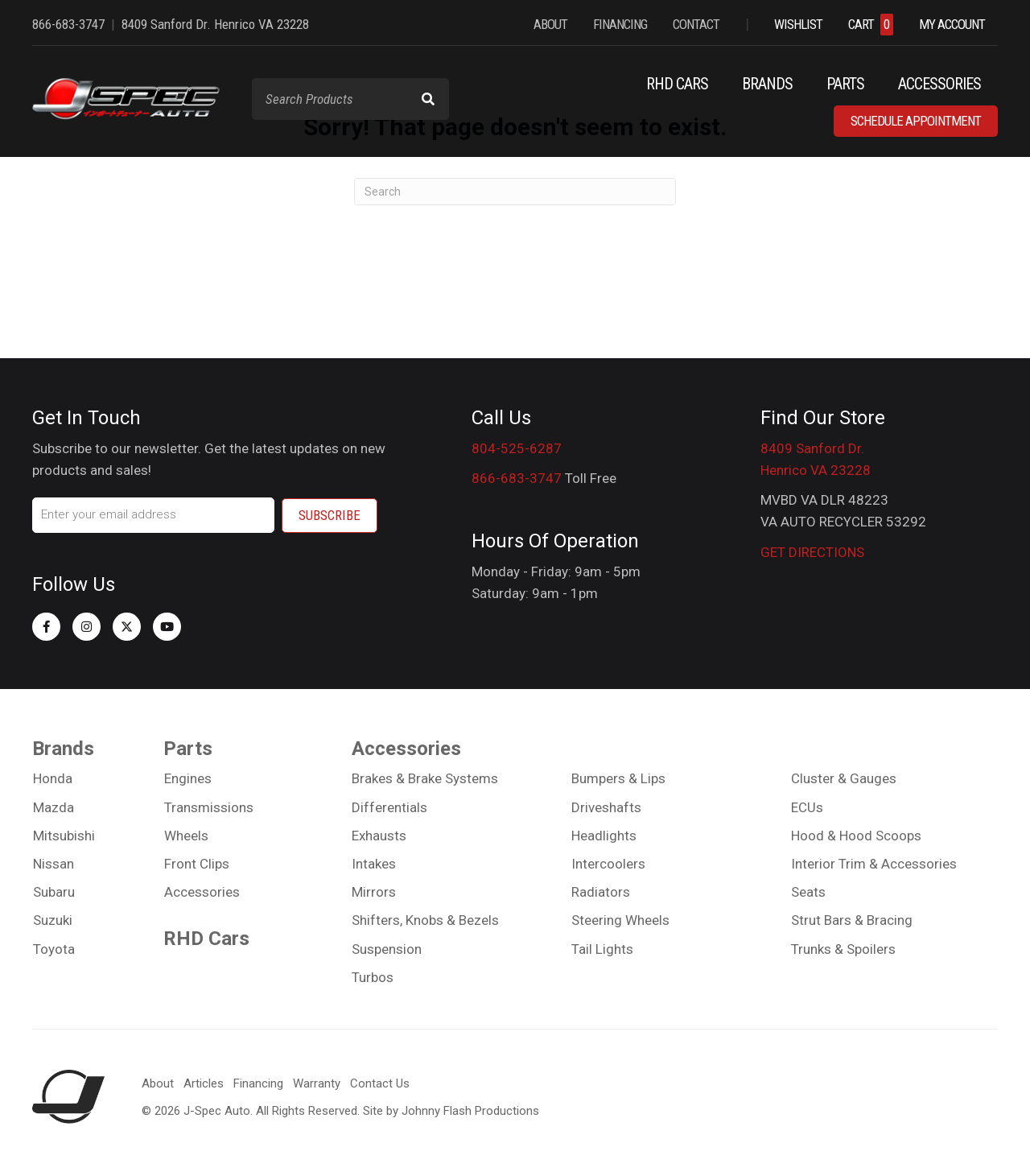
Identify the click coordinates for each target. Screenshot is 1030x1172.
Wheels (186, 835)
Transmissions (208, 807)
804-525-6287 (517, 448)
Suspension (387, 948)
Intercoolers (608, 864)
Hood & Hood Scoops (856, 835)
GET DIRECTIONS (812, 552)
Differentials (389, 807)
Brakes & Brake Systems (425, 778)
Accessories (202, 892)
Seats (808, 892)
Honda (52, 778)
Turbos (372, 977)
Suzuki (52, 920)
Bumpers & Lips (618, 778)
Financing (258, 1082)
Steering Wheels (620, 920)
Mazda (53, 807)
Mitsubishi (64, 835)
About (158, 1082)
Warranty (316, 1082)
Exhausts (379, 835)
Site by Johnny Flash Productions (451, 1110)
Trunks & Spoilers (843, 948)
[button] (46, 626)
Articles (203, 1082)
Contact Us (380, 1082)
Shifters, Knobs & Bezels (425, 920)
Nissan (53, 864)
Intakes (374, 864)
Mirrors (374, 892)
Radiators (600, 892)
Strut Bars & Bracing (852, 920)
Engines (188, 778)
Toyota (54, 948)
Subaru (54, 892)
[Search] (515, 191)
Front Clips (196, 864)
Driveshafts (606, 807)
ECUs (807, 807)
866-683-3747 (517, 478)
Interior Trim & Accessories (874, 864)
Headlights (604, 835)
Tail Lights (602, 948)
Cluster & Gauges (843, 778)
